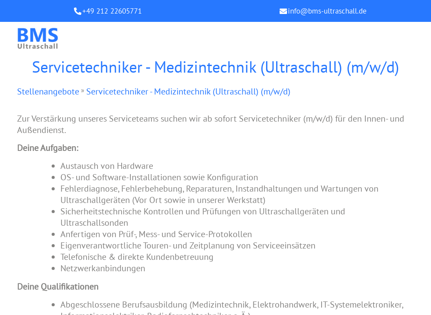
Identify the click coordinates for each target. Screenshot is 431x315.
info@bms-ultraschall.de (327, 11)
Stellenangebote (48, 91)
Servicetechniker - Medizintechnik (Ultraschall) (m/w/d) (188, 91)
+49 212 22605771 (112, 11)
